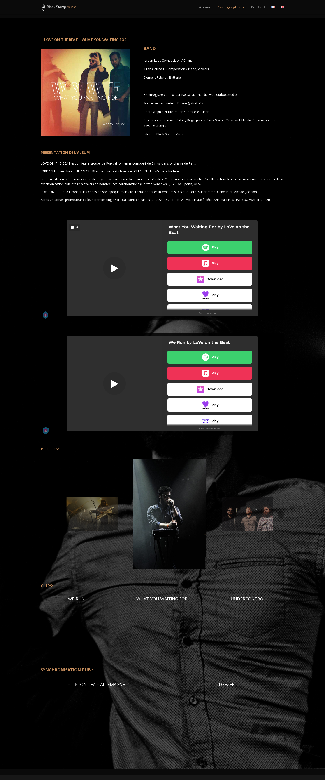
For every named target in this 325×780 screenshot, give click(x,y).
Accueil (205, 7)
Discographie (229, 7)
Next (281, 514)
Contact (258, 7)
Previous (44, 514)
